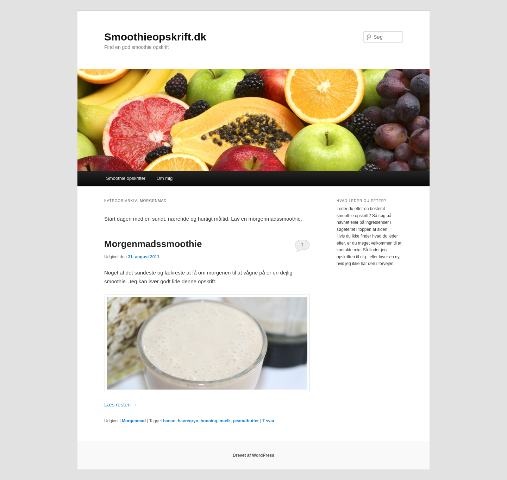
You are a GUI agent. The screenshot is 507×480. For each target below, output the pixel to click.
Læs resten (120, 405)
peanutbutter (246, 420)
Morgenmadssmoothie (153, 244)
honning (209, 420)
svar (268, 420)
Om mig (165, 178)
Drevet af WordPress (253, 455)
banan (169, 420)
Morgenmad (134, 420)
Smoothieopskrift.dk (155, 37)
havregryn (188, 420)
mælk (225, 420)
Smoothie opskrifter (125, 178)
